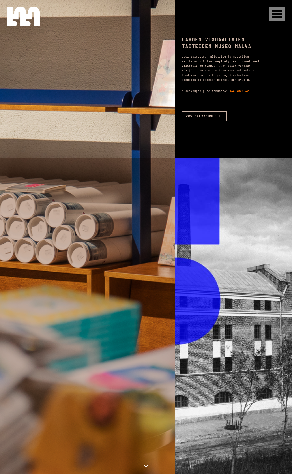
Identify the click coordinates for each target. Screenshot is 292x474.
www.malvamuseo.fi (204, 116)
